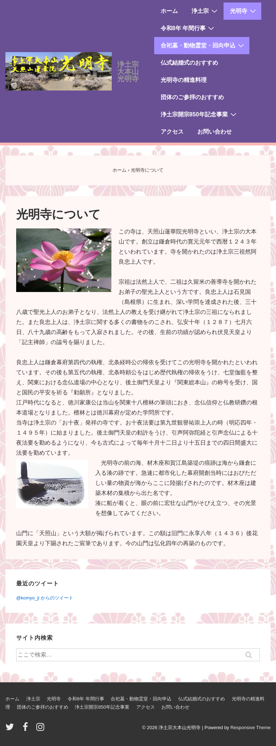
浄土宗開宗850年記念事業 (199, 114)
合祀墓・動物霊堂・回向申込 (203, 45)
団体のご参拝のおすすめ (192, 97)
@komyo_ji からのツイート (44, 598)
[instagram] (41, 729)
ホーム (169, 11)
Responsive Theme (250, 727)
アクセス (172, 132)
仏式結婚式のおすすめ (189, 63)
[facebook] (27, 729)
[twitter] (11, 729)
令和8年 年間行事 (188, 28)
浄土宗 (205, 11)
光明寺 (244, 11)
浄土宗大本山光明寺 (128, 71)
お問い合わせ (214, 132)
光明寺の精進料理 (184, 80)
